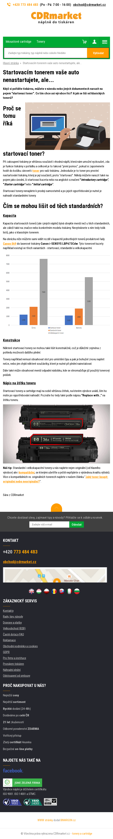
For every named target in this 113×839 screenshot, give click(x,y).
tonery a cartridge (82, 833)
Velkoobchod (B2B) (14, 628)
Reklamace (9, 640)
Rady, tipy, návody (13, 616)
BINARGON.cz (68, 820)
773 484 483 (20, 552)
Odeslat (76, 524)
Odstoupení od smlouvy (16, 675)
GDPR (6, 652)
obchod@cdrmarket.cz (89, 5)
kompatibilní (27, 472)
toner (36, 171)
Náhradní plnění (12, 670)
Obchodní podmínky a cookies (20, 646)
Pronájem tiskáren (13, 664)
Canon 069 (9, 243)
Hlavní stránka (11, 63)
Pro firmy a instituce (14, 658)
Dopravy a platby (12, 622)
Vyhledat (98, 53)
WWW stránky (45, 820)
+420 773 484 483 (22, 5)
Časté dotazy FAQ (13, 634)
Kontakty (8, 611)
